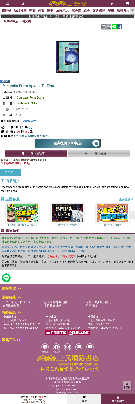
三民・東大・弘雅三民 (17, 302)
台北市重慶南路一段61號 (102, 320)
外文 (41, 10)
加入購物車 (118, 399)
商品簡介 (10, 172)
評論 (106, 26)
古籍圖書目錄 (11, 305)
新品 (20, 10)
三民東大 (62, 10)
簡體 (50, 10)
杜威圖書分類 (11, 121)
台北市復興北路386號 (16, 320)
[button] (132, 215)
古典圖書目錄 (52, 305)
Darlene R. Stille (27, 103)
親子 (86, 10)
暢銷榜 (6, 10)
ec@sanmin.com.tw (27, 327)
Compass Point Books (30, 97)
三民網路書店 (9, 21)
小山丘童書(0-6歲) (55, 302)
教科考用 (123, 10)
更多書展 (126, 199)
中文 (32, 10)
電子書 (76, 10)
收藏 (84, 399)
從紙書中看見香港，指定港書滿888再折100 (67, 16)
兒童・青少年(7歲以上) (100, 302)
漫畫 (111, 10)
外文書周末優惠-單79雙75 (32, 136)
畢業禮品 (91, 305)
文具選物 (98, 10)
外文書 (26, 21)
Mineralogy (29, 121)
